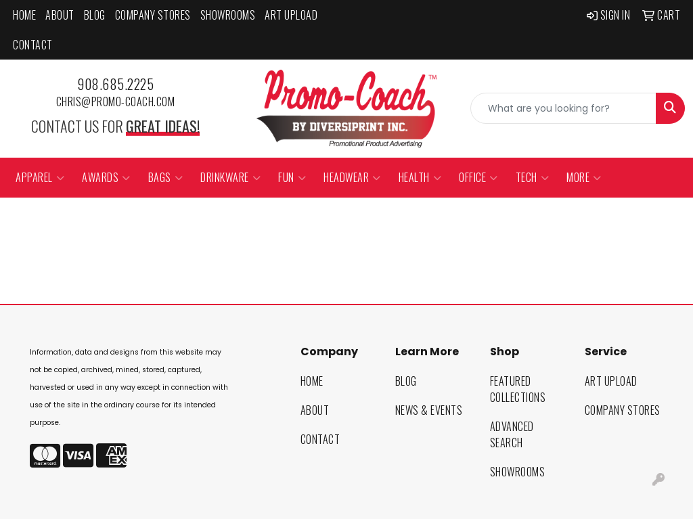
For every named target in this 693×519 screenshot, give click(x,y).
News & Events (429, 410)
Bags (165, 177)
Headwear (352, 177)
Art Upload (291, 15)
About (59, 15)
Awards (106, 177)
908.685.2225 (115, 84)
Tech (533, 177)
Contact (33, 45)
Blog (95, 15)
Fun (292, 177)
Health (420, 177)
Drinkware (230, 177)
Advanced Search (512, 434)
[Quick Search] (563, 108)
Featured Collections (518, 389)
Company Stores (153, 15)
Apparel (40, 177)
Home (24, 15)
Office (478, 177)
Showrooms (228, 15)
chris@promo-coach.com (115, 101)
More (584, 177)
